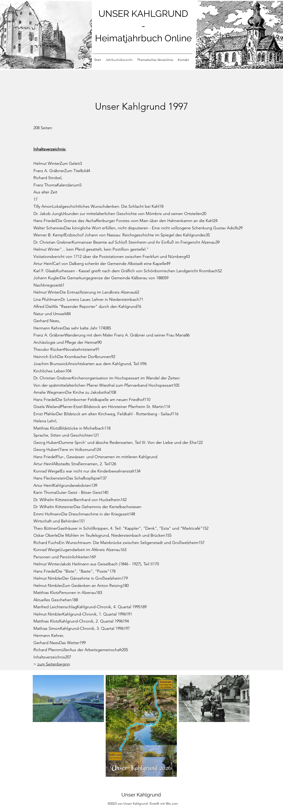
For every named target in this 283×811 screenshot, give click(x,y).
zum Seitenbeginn (53, 664)
